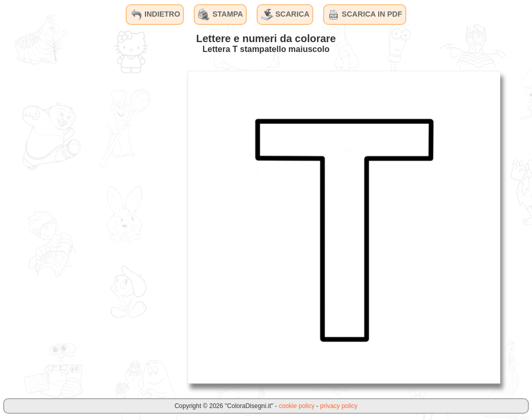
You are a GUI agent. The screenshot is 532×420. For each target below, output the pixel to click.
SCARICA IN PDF (364, 14)
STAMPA (220, 14)
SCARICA (285, 14)
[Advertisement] (101, 227)
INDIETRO (155, 14)
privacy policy (338, 406)
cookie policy (297, 406)
